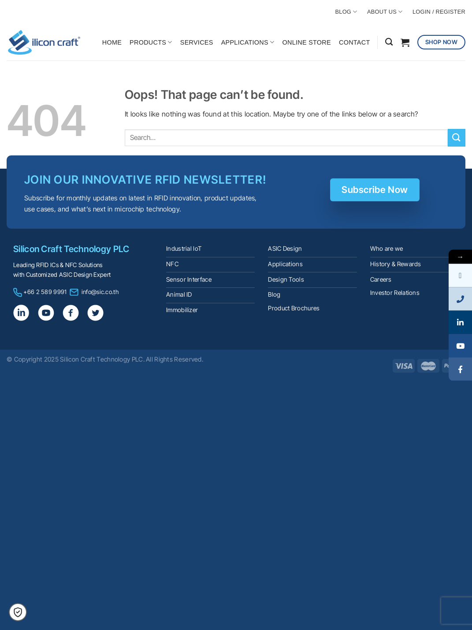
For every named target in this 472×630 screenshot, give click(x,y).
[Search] (389, 42)
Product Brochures (294, 308)
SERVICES (196, 42)
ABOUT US (385, 12)
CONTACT (354, 42)
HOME (112, 42)
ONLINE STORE (306, 42)
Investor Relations (395, 292)
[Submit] (456, 137)
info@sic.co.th (100, 291)
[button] (18, 612)
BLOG (346, 12)
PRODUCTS (151, 42)
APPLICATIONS (248, 42)
